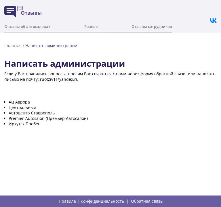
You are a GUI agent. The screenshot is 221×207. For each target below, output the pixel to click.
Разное (91, 26)
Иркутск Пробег (24, 123)
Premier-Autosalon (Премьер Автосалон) (48, 118)
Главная (13, 45)
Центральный (22, 107)
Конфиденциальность (102, 201)
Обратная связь (147, 201)
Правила (67, 201)
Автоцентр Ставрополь (32, 113)
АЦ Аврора (19, 102)
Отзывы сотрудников (152, 26)
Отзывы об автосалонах (27, 26)
